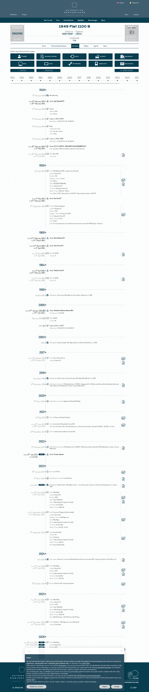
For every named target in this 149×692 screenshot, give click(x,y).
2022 (42, 441)
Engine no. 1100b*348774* (57, 119)
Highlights (80, 20)
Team (126, 14)
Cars (57, 20)
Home (44, 46)
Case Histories (68, 20)
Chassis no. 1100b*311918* (57, 139)
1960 (42, 232)
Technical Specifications (59, 46)
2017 (42, 352)
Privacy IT (27, 687)
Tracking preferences (48, 687)
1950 (42, 165)
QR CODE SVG (132, 40)
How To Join (48, 20)
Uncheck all (48, 70)
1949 (42, 90)
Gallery (86, 46)
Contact (136, 14)
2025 (42, 594)
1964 (42, 265)
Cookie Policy (36, 687)
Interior (52, 109)
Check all (22, 70)
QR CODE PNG (132, 37)
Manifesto (13, 14)
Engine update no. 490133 (57, 325)
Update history (127, 70)
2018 (42, 373)
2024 (42, 554)
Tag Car (96, 46)
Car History (75, 46)
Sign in (122, 3)
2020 (42, 395)
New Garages (92, 20)
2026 (42, 637)
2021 (42, 412)
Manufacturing (54, 95)
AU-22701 (17, 39)
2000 (42, 305)
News (103, 20)
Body (51, 126)
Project (24, 14)
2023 (42, 466)
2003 (42, 337)
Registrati (135, 3)
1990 (42, 289)
